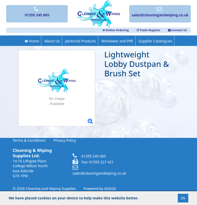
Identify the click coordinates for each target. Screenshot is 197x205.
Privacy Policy (64, 140)
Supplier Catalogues (155, 41)
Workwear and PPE (117, 41)
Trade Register (148, 30)
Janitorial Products (80, 41)
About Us (52, 41)
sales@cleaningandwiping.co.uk (99, 170)
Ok (183, 198)
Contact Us (177, 30)
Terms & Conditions (29, 140)
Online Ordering (116, 30)
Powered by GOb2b (100, 188)
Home (32, 41)
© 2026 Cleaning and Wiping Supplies (44, 188)
